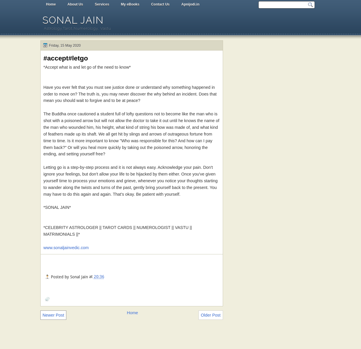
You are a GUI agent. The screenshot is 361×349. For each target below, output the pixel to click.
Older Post (211, 315)
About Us (75, 4)
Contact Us (160, 4)
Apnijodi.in (190, 4)
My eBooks (130, 4)
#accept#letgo (66, 58)
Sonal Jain (73, 20)
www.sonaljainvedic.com (66, 247)
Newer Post (53, 315)
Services (102, 4)
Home (51, 4)
